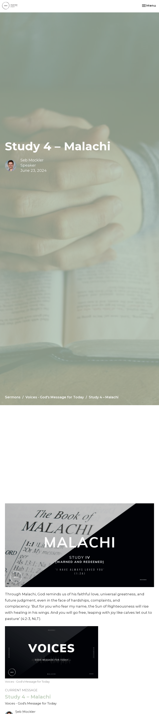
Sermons (12, 397)
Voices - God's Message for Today (54, 397)
